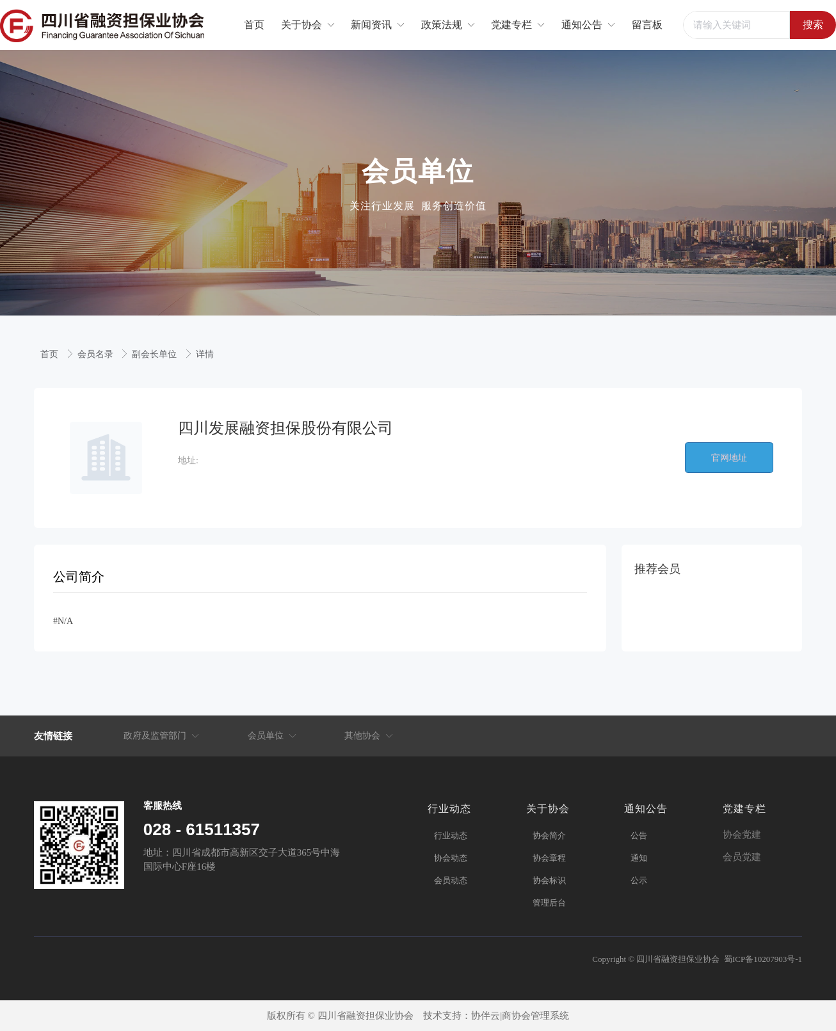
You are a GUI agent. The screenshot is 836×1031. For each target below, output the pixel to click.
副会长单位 (155, 354)
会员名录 (96, 354)
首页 (50, 354)
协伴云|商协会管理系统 (520, 1016)
